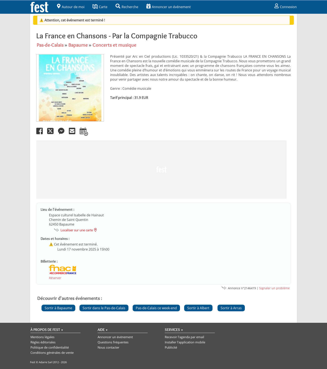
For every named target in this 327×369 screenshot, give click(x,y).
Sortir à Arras (231, 308)
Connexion (285, 7)
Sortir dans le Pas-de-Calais (104, 308)
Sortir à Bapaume (58, 308)
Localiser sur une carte (76, 230)
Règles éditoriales (42, 342)
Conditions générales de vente (52, 352)
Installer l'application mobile (185, 342)
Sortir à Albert (198, 308)
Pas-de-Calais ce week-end (156, 308)
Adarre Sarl (45, 362)
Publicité (171, 347)
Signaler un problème (274, 288)
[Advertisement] (161, 169)
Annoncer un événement (168, 7)
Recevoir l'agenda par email (184, 337)
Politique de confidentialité (49, 347)
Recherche (127, 7)
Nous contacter (108, 347)
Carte (100, 7)
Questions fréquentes (113, 342)
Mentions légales (42, 337)
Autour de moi (70, 7)
